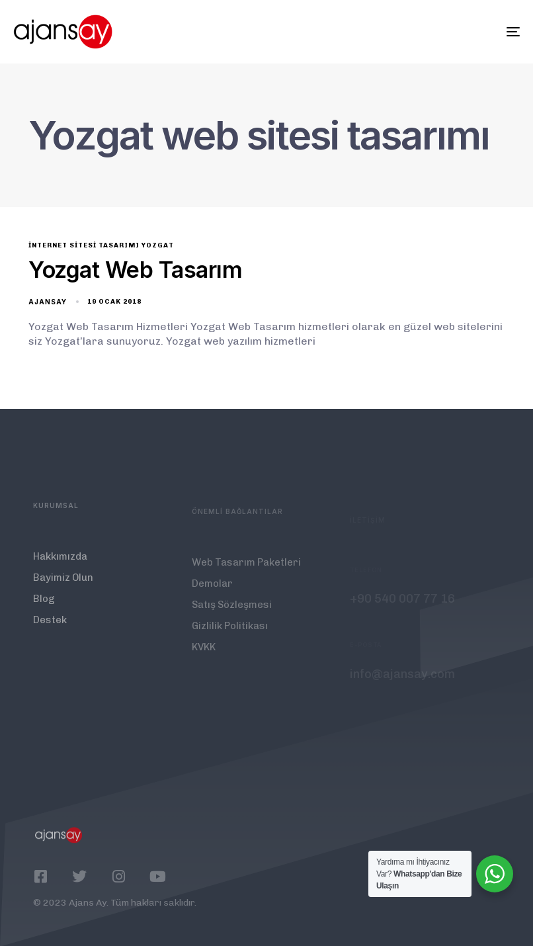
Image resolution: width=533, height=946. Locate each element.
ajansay (47, 302)
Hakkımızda (60, 564)
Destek (50, 628)
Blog (44, 607)
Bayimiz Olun (63, 585)
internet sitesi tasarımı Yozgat (101, 245)
